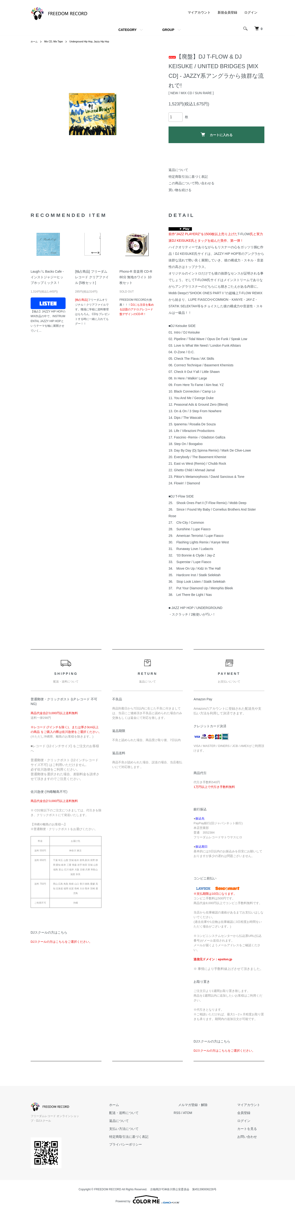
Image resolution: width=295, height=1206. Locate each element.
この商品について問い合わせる (191, 183)
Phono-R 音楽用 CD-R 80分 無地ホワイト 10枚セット (135, 277)
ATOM (204, 1113)
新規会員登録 (227, 12)
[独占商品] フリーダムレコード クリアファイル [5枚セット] (92, 277)
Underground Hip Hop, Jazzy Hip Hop (97, 41)
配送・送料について (145, 1113)
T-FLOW (243, 234)
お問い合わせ (251, 1137)
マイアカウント (199, 12)
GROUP (168, 30)
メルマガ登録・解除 (205, 1105)
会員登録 (248, 1113)
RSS (194, 1113)
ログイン (250, 12)
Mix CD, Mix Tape (57, 41)
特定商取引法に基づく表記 (188, 176)
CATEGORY (127, 30)
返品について (178, 170)
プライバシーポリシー (147, 1144)
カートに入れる (217, 134)
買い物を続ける (180, 190)
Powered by (147, 1195)
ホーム (35, 41)
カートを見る (251, 1129)
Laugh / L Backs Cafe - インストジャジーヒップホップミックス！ (47, 277)
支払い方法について (145, 1129)
